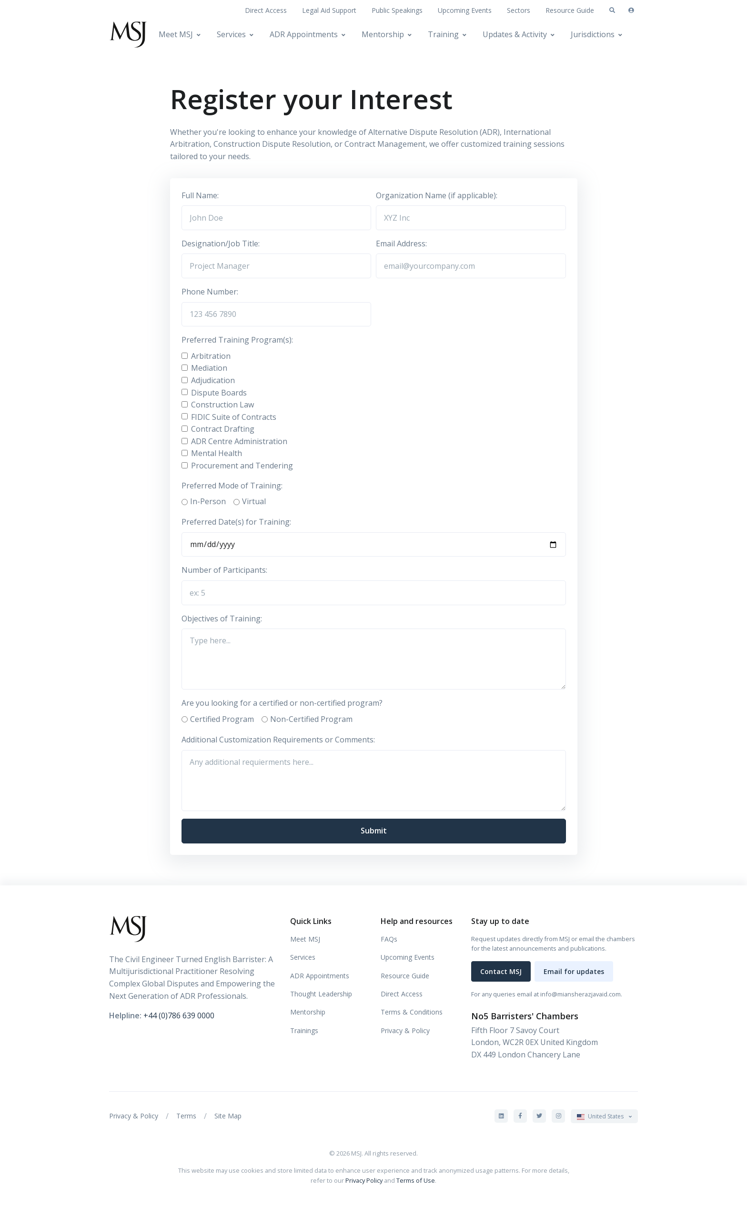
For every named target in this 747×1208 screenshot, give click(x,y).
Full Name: (200, 195)
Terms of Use (415, 1180)
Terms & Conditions (412, 1011)
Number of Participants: (224, 570)
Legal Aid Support (329, 10)
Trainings (304, 1030)
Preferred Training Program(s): (237, 340)
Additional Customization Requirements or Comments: (278, 739)
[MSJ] (128, 34)
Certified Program (222, 719)
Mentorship (383, 34)
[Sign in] (631, 10)
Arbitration (211, 356)
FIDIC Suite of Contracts (233, 417)
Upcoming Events (465, 10)
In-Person (208, 501)
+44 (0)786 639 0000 (178, 1015)
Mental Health (216, 453)
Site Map (228, 1115)
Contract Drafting (222, 429)
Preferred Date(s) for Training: (236, 522)
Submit (374, 830)
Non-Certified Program (311, 719)
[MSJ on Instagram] (558, 1116)
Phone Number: (210, 291)
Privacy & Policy (405, 1030)
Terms (186, 1115)
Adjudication (213, 380)
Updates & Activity (515, 34)
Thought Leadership (321, 993)
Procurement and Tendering (242, 465)
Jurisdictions (593, 34)
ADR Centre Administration (239, 441)
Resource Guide (569, 10)
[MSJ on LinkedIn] (501, 1116)
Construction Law (222, 404)
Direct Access (266, 10)
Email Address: (401, 243)
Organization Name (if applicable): (436, 195)
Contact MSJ (501, 971)
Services (231, 34)
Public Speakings (397, 10)
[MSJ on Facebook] (520, 1116)
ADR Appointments (304, 34)
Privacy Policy (364, 1180)
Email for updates (574, 971)
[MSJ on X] (539, 1116)
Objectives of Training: (222, 618)
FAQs (389, 939)
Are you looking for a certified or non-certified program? (282, 703)
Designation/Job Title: (221, 243)
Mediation (209, 368)
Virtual (254, 501)
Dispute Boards (219, 392)
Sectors (518, 10)
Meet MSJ (176, 34)
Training (443, 34)
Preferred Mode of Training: (232, 485)
